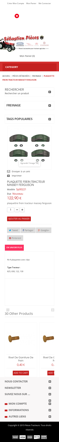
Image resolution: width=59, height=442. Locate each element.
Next (52, 310)
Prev (7, 310)
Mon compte (18, 403)
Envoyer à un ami (21, 171)
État (9, 194)
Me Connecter (45, 3)
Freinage (36, 76)
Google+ (43, 230)
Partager (28, 230)
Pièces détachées (21, 76)
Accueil (6, 76)
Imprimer (17, 175)
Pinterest (15, 238)
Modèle (11, 189)
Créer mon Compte (15, 3)
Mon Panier (31, 3)
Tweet (13, 230)
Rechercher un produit (17, 93)
